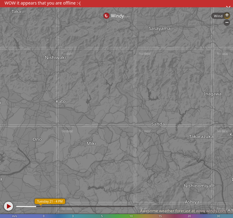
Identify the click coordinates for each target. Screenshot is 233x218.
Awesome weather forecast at (183, 210)
